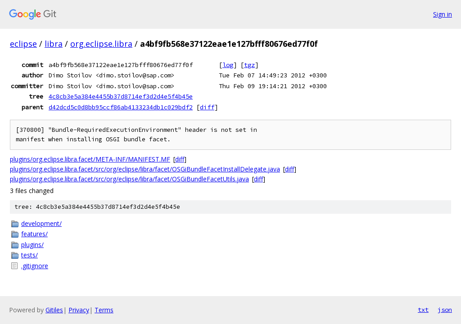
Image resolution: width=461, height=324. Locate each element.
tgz (249, 65)
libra (54, 43)
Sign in (442, 14)
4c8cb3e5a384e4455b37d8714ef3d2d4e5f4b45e (121, 96)
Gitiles (54, 310)
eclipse (23, 43)
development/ (41, 223)
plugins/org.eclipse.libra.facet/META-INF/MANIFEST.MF (90, 159)
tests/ (29, 255)
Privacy (78, 310)
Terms (104, 310)
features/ (34, 234)
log (227, 65)
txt (423, 310)
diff (207, 107)
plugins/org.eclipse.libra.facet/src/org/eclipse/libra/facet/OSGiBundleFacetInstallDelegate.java (145, 169)
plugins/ (32, 244)
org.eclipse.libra (101, 43)
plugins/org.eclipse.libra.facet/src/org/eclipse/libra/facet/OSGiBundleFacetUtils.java (129, 179)
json (445, 310)
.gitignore (34, 265)
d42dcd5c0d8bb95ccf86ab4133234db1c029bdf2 (121, 107)
